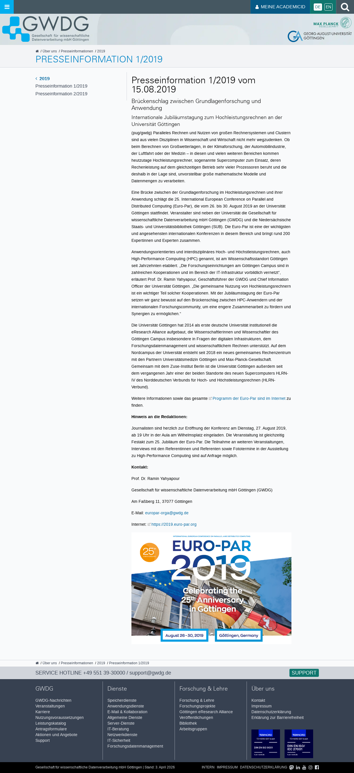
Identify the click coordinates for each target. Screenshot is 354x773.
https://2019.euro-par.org (174, 524)
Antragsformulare (51, 729)
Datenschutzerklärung (271, 712)
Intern (208, 767)
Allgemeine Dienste (124, 717)
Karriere (42, 712)
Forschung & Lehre (196, 700)
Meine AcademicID (280, 6)
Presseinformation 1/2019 (61, 86)
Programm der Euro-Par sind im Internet (250, 398)
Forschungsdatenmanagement (135, 746)
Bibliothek (188, 723)
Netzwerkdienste (122, 735)
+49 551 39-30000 (104, 673)
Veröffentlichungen (196, 717)
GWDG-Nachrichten (53, 700)
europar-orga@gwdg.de (167, 513)
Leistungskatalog (50, 723)
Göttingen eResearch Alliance (206, 712)
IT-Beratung (118, 729)
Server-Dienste (121, 723)
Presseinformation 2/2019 (61, 93)
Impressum (261, 706)
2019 (42, 78)
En (328, 7)
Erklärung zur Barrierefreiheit (277, 717)
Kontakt (258, 700)
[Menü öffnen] (7, 7)
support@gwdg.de (150, 673)
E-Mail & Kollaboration (127, 712)
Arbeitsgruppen (193, 729)
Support (304, 673)
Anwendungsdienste (125, 706)
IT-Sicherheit (118, 740)
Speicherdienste (122, 700)
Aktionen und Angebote (56, 735)
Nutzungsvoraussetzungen (59, 717)
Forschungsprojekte (197, 706)
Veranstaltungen (50, 706)
